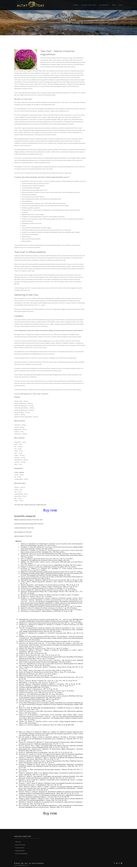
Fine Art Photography (21, 853)
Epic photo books (20, 845)
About (76, 5)
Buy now (50, 813)
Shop (114, 5)
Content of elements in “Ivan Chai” (24, 528)
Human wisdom (19, 848)
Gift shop (18, 842)
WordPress (27, 865)
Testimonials (104, 5)
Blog (121, 5)
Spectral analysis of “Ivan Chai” (23, 536)
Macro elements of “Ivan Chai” (23, 532)
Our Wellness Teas (89, 5)
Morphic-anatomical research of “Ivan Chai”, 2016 (28, 520)
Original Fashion (20, 850)
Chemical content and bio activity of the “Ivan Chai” (28, 524)
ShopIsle (16, 865)
